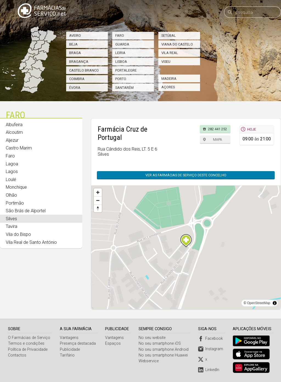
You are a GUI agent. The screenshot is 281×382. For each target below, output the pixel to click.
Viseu (165, 62)
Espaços (113, 343)
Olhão (11, 195)
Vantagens (69, 337)
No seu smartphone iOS (160, 343)
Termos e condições (26, 343)
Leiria (120, 53)
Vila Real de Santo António (31, 242)
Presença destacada (78, 343)
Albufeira (14, 124)
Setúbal (168, 35)
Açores (168, 87)
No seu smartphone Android (164, 349)
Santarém (124, 88)
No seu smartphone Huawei (164, 355)
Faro (119, 35)
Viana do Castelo (177, 44)
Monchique (16, 187)
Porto (120, 79)
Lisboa (121, 62)
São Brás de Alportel (26, 210)
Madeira (168, 79)
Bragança (78, 62)
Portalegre (126, 70)
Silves (11, 218)
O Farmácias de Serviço (29, 337)
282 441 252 (217, 129)
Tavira (11, 226)
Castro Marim (19, 148)
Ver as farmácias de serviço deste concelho (188, 175)
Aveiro (75, 35)
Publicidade (70, 349)
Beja (73, 44)
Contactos (17, 355)
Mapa (217, 139)
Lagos (12, 171)
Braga (75, 53)
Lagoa (12, 163)
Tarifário (67, 355)
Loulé (11, 179)
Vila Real (169, 53)
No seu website (152, 337)
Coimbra (77, 79)
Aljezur (12, 140)
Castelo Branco (84, 70)
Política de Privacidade (27, 349)
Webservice (149, 361)
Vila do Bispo (18, 234)
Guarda (122, 44)
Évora (74, 88)
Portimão (15, 203)
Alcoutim (14, 132)
